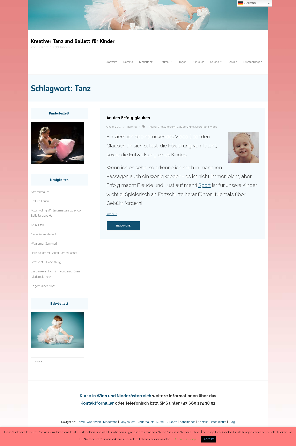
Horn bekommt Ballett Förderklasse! (54, 253)
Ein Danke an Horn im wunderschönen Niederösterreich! (55, 274)
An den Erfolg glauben (128, 117)
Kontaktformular (97, 403)
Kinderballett (145, 422)
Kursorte (171, 422)
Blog (231, 422)
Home (80, 422)
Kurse (160, 422)
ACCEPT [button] (209, 439)
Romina (132, 126)
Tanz (206, 126)
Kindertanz (110, 422)
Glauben (182, 126)
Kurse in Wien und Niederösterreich (115, 395)
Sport (198, 126)
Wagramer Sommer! (44, 243)
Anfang (152, 126)
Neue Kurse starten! (43, 234)
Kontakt (202, 422)
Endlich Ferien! (40, 201)
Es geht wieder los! (43, 286)
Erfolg (161, 126)
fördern (171, 126)
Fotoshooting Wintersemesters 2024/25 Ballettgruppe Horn (56, 213)
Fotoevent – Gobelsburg (46, 262)
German (247, 3)
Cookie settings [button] (185, 439)
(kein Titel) (37, 225)
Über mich (94, 422)
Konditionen (187, 422)
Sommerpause (40, 192)
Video (213, 126)
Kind (191, 126)
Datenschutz (217, 422)
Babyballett (127, 422)
